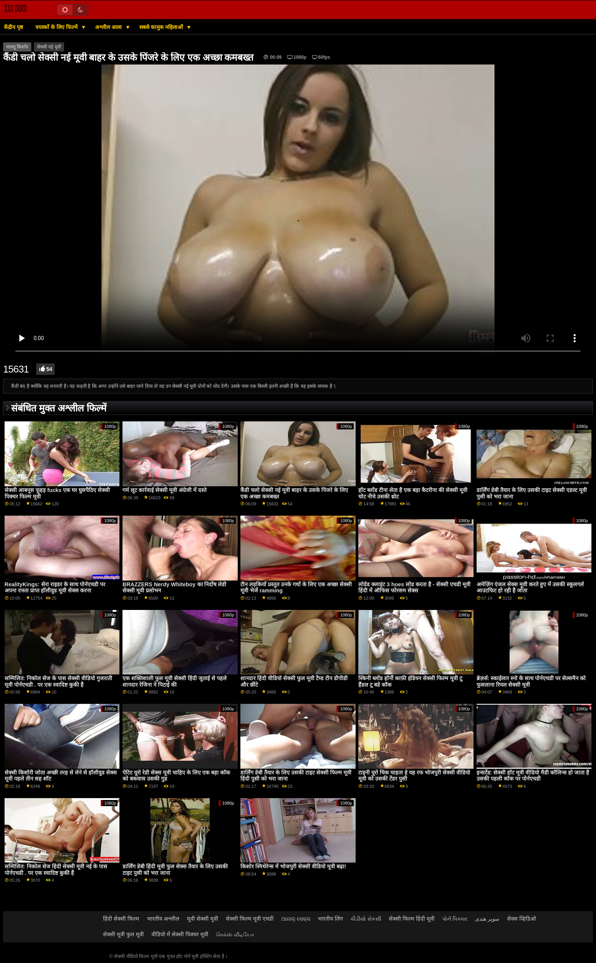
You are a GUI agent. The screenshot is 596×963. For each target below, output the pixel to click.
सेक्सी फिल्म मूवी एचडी (250, 919)
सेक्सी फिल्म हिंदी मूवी (412, 919)
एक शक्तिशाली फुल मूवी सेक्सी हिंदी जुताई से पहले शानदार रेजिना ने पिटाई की (174, 681)
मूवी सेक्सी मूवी (202, 919)
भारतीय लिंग (330, 919)
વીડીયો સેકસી (366, 919)
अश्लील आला (109, 27)
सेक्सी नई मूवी (49, 47)
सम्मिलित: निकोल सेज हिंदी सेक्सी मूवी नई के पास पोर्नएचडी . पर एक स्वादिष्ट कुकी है (56, 869)
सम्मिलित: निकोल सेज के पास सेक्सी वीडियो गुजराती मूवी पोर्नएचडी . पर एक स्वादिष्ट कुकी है (58, 681)
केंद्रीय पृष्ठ (13, 27)
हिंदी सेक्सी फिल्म (121, 919)
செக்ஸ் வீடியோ (235, 934)
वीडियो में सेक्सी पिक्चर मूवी (179, 934)
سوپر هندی (487, 919)
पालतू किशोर (17, 47)
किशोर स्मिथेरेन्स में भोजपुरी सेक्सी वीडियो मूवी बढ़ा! (293, 866)
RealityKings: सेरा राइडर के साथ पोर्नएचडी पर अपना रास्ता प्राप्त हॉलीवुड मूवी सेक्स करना (55, 587)
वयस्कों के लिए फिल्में (57, 27)
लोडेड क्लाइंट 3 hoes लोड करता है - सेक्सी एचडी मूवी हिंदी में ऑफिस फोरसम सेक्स (414, 587)
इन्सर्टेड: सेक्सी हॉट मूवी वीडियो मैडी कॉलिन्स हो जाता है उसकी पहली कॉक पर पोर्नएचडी (533, 775)
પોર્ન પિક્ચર (454, 919)
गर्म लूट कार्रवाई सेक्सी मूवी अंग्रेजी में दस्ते (164, 490)
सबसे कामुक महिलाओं (161, 27)
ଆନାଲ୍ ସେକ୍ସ (295, 919)
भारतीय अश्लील (163, 919)
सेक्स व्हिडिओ (521, 919)
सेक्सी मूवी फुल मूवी (123, 934)
